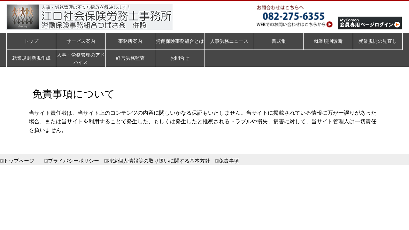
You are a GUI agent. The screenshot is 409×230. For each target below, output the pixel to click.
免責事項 (229, 161)
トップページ (19, 161)
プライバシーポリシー (73, 161)
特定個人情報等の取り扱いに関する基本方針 (159, 161)
